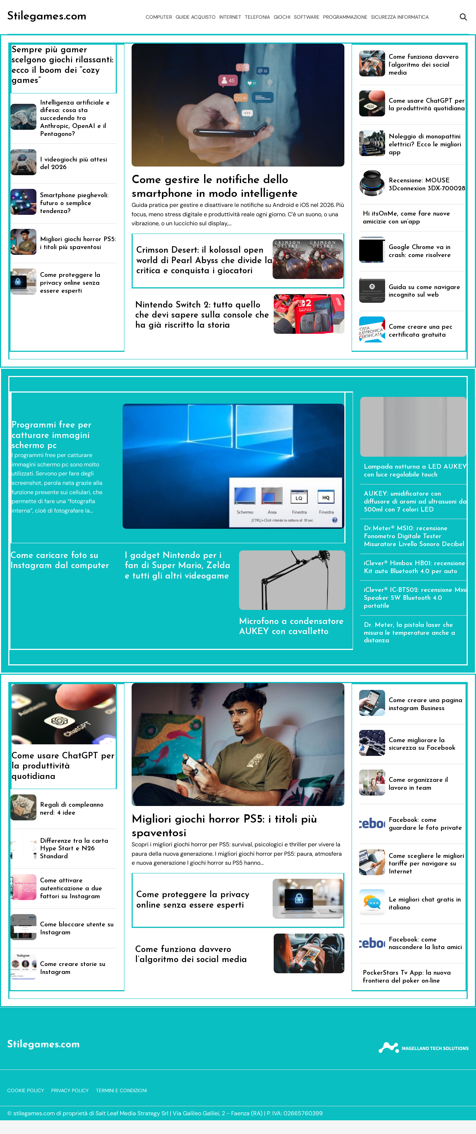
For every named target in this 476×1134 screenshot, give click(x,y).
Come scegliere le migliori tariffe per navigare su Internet (426, 864)
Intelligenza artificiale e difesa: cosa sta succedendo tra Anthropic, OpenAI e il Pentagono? (75, 118)
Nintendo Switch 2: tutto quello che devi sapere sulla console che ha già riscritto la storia (202, 315)
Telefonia (257, 17)
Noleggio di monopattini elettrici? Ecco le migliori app (425, 144)
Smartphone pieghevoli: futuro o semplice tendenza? (74, 203)
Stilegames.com (47, 16)
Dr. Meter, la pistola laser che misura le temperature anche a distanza (409, 633)
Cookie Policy (25, 1091)
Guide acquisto (196, 17)
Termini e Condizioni (121, 1091)
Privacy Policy (70, 1091)
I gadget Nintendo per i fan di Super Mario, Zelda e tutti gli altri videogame (177, 566)
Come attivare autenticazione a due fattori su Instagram (71, 888)
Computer (159, 17)
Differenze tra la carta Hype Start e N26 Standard (74, 849)
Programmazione (345, 17)
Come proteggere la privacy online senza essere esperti (70, 283)
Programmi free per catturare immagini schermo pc (51, 435)
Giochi (282, 17)
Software (306, 17)
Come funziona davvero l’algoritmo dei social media (424, 65)
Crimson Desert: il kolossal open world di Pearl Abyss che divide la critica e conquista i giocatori (204, 260)
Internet (230, 17)
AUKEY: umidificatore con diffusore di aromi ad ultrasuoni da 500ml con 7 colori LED (415, 502)
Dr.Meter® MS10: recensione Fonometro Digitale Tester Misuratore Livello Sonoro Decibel (414, 536)
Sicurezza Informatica (400, 17)
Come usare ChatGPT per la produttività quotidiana (63, 766)
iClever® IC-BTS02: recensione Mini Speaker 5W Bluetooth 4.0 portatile (415, 598)
